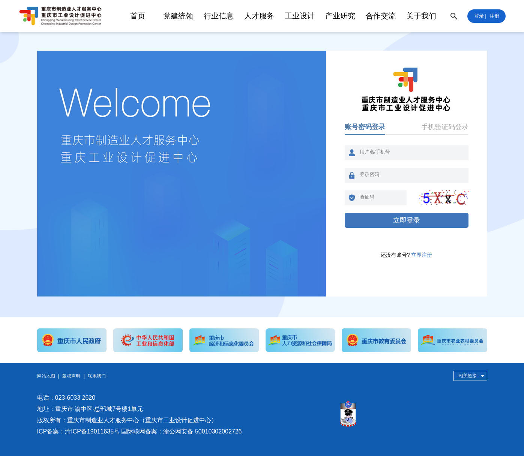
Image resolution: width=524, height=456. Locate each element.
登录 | (480, 16)
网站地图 (46, 376)
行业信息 (219, 16)
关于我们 (421, 16)
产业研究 (340, 16)
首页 (137, 16)
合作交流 (381, 16)
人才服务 (259, 16)
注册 (494, 16)
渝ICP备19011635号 (92, 431)
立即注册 (421, 255)
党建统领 (178, 16)
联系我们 (97, 376)
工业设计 (300, 16)
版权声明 (71, 376)
